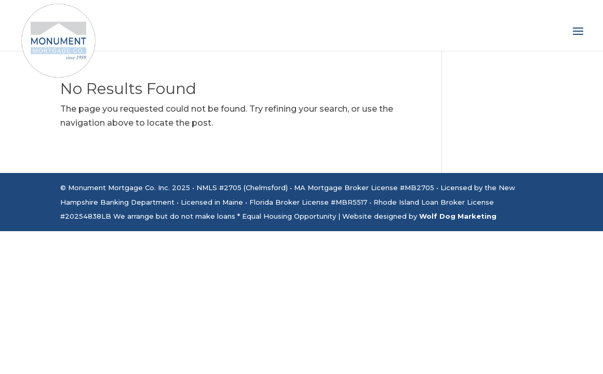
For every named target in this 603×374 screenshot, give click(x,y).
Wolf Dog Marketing (458, 216)
